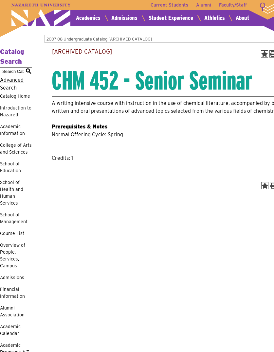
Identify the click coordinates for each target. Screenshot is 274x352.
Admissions (124, 17)
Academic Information (12, 130)
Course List (12, 233)
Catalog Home (15, 96)
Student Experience (171, 17)
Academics (88, 17)
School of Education (10, 167)
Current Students (169, 5)
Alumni (203, 5)
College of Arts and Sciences (16, 148)
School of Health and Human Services (11, 193)
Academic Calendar (10, 330)
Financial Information (12, 293)
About (242, 17)
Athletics (214, 17)
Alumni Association (12, 311)
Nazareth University (40, 15)
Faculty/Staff (233, 5)
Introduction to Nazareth (15, 111)
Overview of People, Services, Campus (12, 255)
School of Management (13, 218)
